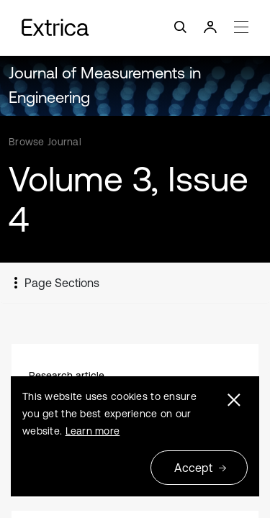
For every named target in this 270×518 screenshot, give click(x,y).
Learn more (93, 431)
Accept (200, 467)
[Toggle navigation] (135, 27)
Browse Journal (45, 141)
